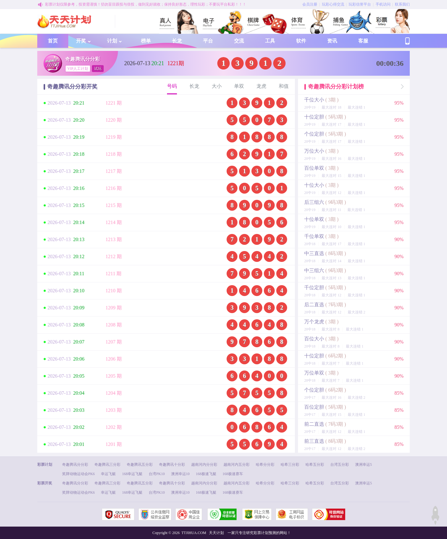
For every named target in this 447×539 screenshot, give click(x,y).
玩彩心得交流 (333, 4)
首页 (53, 40)
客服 (363, 40)
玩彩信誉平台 (360, 4)
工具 (270, 40)
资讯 (332, 40)
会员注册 (309, 4)
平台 (208, 40)
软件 (301, 40)
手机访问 (383, 4)
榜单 (146, 40)
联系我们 (402, 4)
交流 (239, 40)
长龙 (177, 40)
